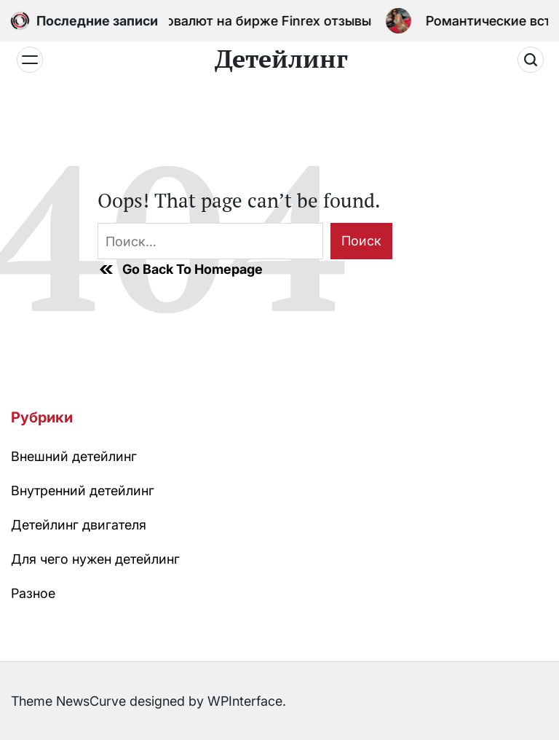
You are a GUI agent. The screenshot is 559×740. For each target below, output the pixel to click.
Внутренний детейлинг (82, 490)
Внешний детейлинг (74, 456)
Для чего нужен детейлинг (95, 559)
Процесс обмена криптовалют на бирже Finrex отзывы (197, 20)
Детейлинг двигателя (78, 524)
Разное (33, 593)
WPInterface (244, 701)
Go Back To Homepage (180, 269)
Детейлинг (281, 59)
